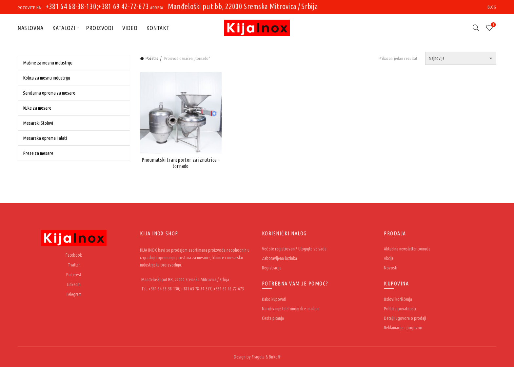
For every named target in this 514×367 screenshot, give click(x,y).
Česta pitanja (273, 318)
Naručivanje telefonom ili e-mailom (291, 308)
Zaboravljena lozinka (279, 258)
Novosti (390, 267)
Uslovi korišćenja (398, 299)
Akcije (389, 258)
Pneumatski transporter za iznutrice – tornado (181, 163)
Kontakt (157, 28)
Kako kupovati (274, 299)
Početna (152, 58)
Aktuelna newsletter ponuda (407, 248)
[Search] (476, 28)
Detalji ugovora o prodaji (405, 318)
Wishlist (492, 25)
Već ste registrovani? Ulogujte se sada (294, 248)
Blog (491, 7)
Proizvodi (99, 28)
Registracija (272, 267)
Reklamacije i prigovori (403, 327)
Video (130, 28)
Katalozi (63, 28)
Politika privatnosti (400, 308)
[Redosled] (460, 58)
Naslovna (30, 28)
